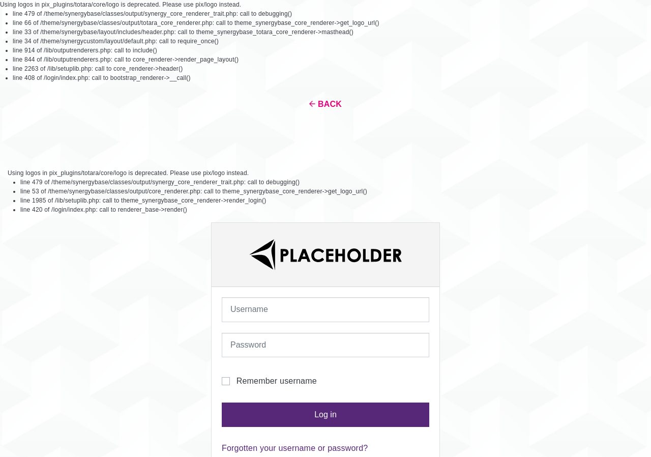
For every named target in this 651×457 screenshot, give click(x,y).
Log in (325, 414)
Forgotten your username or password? (295, 448)
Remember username (276, 381)
